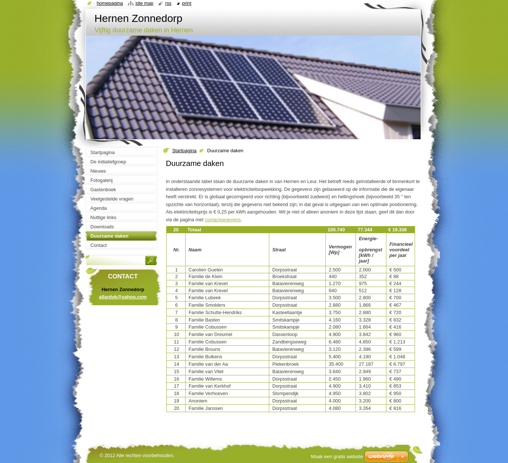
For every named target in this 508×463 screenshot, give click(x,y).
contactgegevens (223, 219)
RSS (168, 3)
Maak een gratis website (337, 456)
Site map (144, 3)
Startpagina (184, 150)
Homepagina (110, 3)
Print (187, 3)
